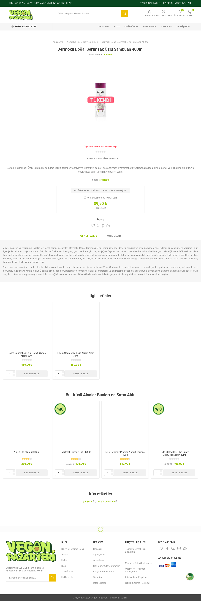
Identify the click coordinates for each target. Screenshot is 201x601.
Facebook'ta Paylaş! (98, 225)
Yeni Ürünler (67, 571)
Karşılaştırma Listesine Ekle (102, 158)
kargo (98, 208)
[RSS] (185, 548)
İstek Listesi (99, 583)
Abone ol (52, 578)
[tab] (88, 236)
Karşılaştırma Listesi (163, 15)
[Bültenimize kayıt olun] (27, 578)
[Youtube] (173, 548)
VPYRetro (104, 179)
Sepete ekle (31, 373)
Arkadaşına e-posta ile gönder (108, 225)
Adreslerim (98, 560)
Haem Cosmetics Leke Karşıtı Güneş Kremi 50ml (27, 354)
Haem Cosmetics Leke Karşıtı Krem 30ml (75, 354)
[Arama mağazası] (88, 13)
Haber (64, 560)
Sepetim (97, 577)
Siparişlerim (99, 554)
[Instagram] (179, 548)
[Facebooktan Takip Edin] (167, 548)
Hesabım (149, 15)
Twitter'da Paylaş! (93, 225)
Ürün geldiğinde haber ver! (102, 198)
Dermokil (107, 54)
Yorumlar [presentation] (113, 235)
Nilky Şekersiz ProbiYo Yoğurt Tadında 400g (125, 453)
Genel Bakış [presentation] (88, 235)
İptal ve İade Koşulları (136, 577)
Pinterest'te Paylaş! (103, 225)
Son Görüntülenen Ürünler (106, 566)
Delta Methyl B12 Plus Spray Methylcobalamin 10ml (174, 453)
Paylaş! (100, 219)
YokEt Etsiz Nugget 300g (26, 452)
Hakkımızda (67, 577)
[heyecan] (161, 548)
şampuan (87, 501)
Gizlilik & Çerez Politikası (137, 583)
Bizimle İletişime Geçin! (73, 549)
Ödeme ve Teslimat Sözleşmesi (135, 570)
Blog (63, 566)
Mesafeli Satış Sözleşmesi (138, 563)
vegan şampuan (106, 501)
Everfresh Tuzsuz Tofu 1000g (76, 452)
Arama (124, 13)
